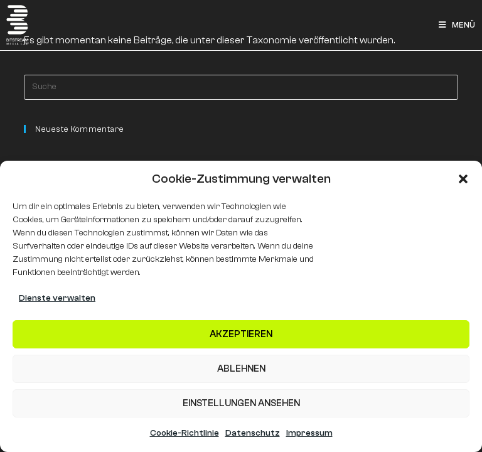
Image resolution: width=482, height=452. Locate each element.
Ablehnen (241, 368)
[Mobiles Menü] (457, 25)
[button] (463, 179)
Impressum (309, 433)
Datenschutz (252, 433)
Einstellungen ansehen (241, 403)
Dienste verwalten (57, 298)
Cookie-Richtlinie (184, 433)
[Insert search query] (241, 87)
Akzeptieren (241, 334)
